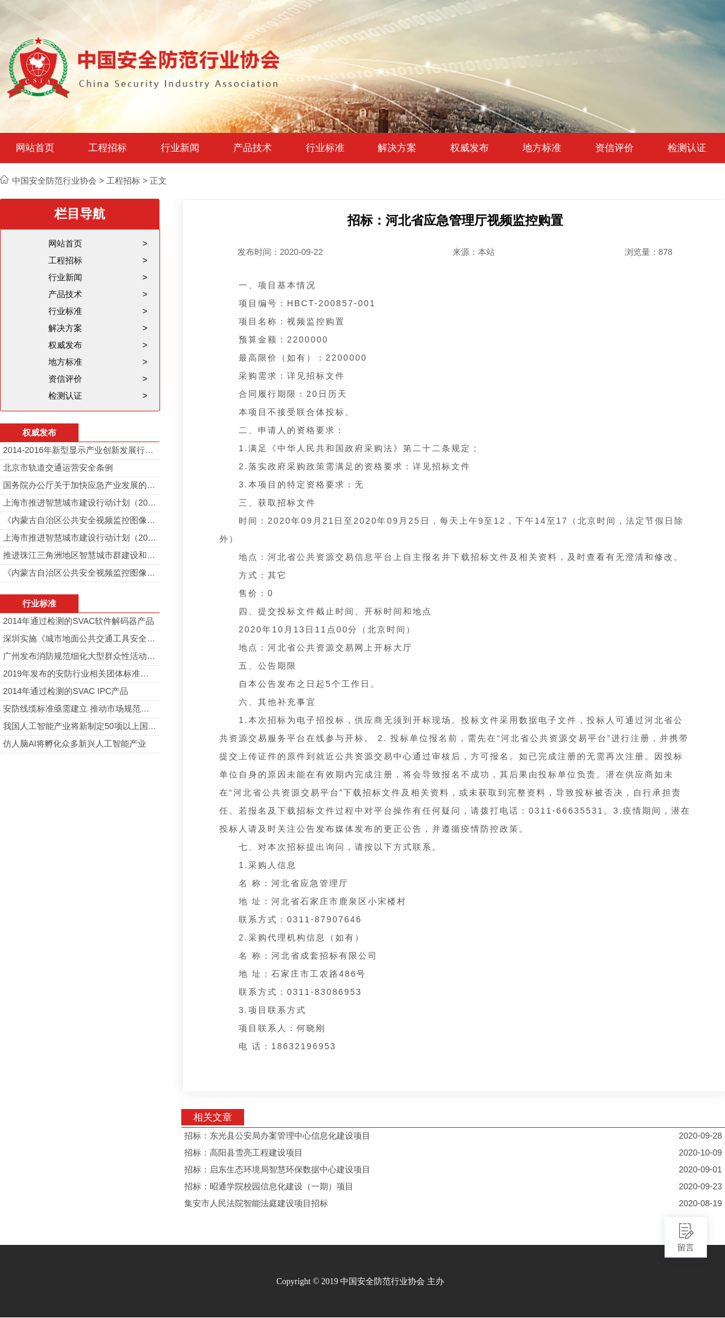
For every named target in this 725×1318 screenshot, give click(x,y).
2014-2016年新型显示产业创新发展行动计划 (79, 450)
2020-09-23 (700, 1186)
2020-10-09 (700, 1152)
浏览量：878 (648, 252)
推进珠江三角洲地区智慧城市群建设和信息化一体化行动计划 (79, 555)
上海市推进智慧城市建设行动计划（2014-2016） (79, 502)
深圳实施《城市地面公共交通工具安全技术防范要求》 (79, 638)
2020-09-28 (700, 1135)
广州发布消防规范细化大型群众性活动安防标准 (79, 656)
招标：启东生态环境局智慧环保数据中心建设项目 (277, 1169)
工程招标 (107, 148)
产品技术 (252, 148)
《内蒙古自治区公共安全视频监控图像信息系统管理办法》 (79, 520)
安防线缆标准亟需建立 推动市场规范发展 (79, 708)
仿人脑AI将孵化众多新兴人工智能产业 (74, 743)
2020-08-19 (700, 1203)
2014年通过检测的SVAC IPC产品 (65, 691)
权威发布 (469, 148)
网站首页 (35, 148)
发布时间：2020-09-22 (280, 252)
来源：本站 (474, 252)
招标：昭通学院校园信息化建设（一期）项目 (268, 1186)
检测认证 (687, 148)
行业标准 (325, 148)
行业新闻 (180, 148)
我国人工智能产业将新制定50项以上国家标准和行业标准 (79, 726)
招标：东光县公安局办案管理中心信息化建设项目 (277, 1135)
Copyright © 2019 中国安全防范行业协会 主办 (359, 1281)
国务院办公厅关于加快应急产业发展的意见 (79, 485)
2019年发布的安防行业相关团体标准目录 (79, 673)
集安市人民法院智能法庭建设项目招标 (256, 1203)
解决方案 (397, 148)
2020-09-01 (700, 1169)
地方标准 (542, 148)
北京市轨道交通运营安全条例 (58, 467)
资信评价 (614, 148)
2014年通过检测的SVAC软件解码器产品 (78, 621)
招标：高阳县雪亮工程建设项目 (243, 1152)
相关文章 (212, 1117)
